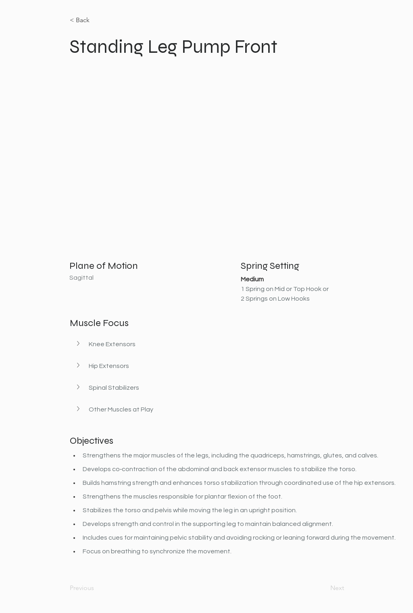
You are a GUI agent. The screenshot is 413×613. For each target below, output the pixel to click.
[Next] (324, 588)
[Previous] (96, 588)
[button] (79, 343)
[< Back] (96, 20)
